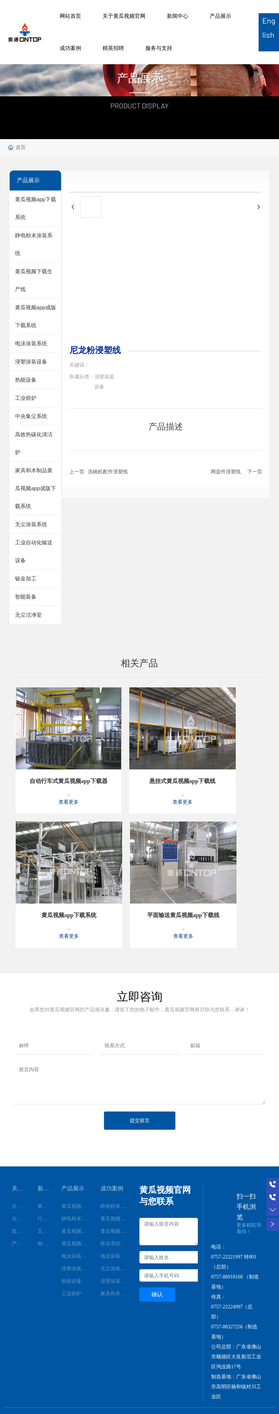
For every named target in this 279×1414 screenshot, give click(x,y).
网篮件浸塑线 (226, 471)
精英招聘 (113, 48)
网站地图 (10, 1409)
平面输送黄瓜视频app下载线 (183, 879)
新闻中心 (177, 16)
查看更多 (69, 766)
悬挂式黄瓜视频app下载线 (182, 745)
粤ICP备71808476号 (97, 1388)
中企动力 (239, 1384)
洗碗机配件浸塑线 (108, 471)
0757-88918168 (227, 1241)
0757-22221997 (227, 1221)
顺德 (253, 1384)
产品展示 (220, 16)
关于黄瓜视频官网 (124, 16)
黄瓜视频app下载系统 (68, 879)
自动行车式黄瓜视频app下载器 (69, 745)
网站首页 (70, 16)
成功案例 (70, 48)
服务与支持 (158, 48)
